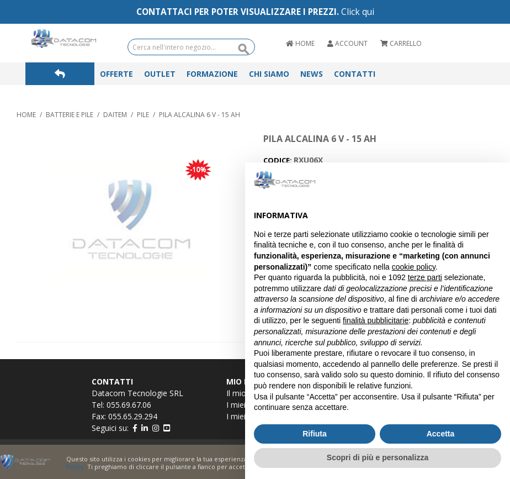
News (311, 74)
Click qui (357, 12)
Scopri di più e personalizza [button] (377, 457)
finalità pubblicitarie (375, 320)
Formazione (212, 74)
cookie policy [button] (413, 266)
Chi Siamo (269, 74)
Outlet (160, 74)
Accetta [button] (441, 433)
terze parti (425, 277)
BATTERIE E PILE (69, 114)
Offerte (116, 74)
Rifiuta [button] (314, 433)
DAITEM (115, 114)
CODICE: (278, 160)
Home (26, 114)
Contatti (354, 74)
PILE (143, 114)
